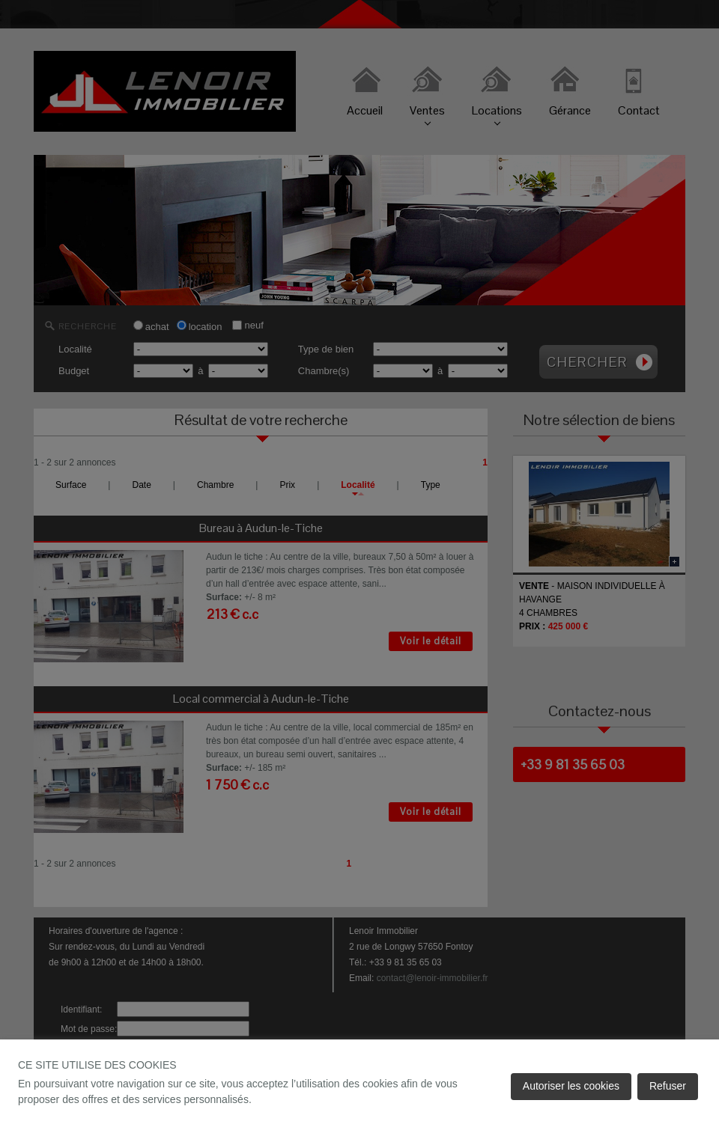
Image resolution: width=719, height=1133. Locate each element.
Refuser (667, 1086)
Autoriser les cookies (571, 1086)
